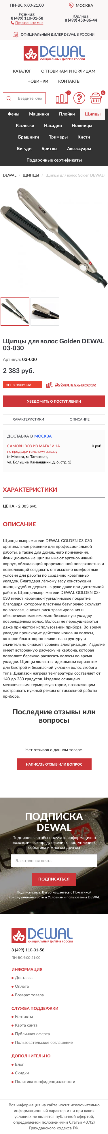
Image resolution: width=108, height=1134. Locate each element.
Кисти (83, 137)
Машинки (39, 114)
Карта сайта (26, 1026)
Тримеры (58, 137)
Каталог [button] (22, 71)
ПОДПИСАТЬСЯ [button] (54, 879)
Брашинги (28, 137)
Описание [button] (80, 419)
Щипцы (93, 114)
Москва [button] (43, 436)
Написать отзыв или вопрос (54, 764)
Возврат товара (29, 995)
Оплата (22, 987)
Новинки (37, 81)
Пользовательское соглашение (44, 1043)
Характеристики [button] (28, 419)
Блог (19, 1065)
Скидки (22, 1073)
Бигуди (24, 149)
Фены (13, 114)
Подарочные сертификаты (54, 160)
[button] (27, 22)
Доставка (24, 978)
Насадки (53, 126)
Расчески (25, 126)
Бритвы (49, 149)
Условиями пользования (67, 897)
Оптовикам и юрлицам (68, 71)
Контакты (69, 81)
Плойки (67, 114)
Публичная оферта (32, 1034)
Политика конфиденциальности (45, 1082)
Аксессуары (79, 149)
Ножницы (82, 126)
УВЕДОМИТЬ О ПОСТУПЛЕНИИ (54, 401)
